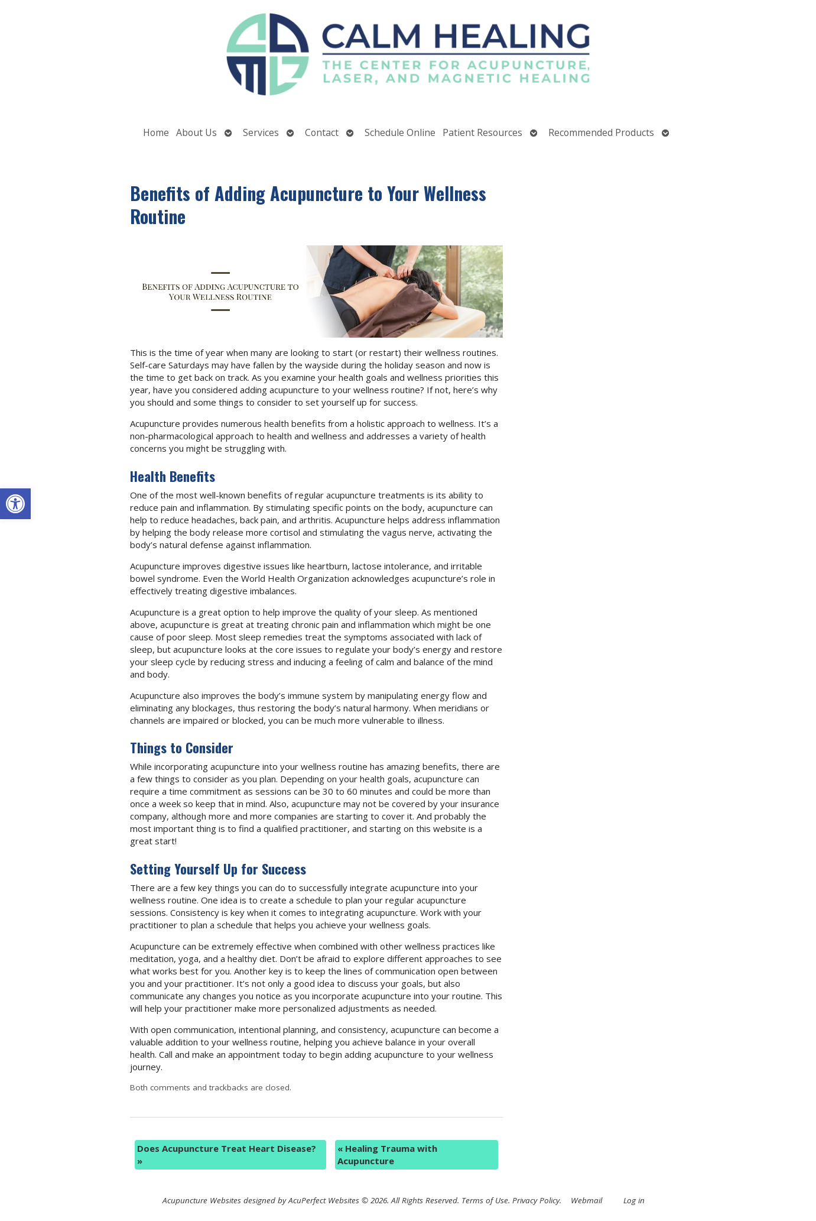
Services (261, 132)
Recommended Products (601, 132)
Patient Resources (482, 132)
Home (156, 132)
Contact (322, 132)
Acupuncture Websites (201, 1200)
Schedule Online (400, 132)
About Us (196, 132)
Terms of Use (484, 1200)
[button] (15, 503)
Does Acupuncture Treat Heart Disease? (226, 1154)
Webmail (586, 1200)
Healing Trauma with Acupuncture (387, 1154)
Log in (634, 1200)
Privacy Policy (536, 1200)
